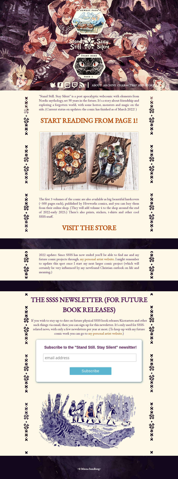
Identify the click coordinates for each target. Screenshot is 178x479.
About (97, 85)
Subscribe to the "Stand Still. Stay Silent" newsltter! (90, 347)
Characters (127, 85)
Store (149, 85)
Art (141, 85)
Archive (109, 85)
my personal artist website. (97, 259)
